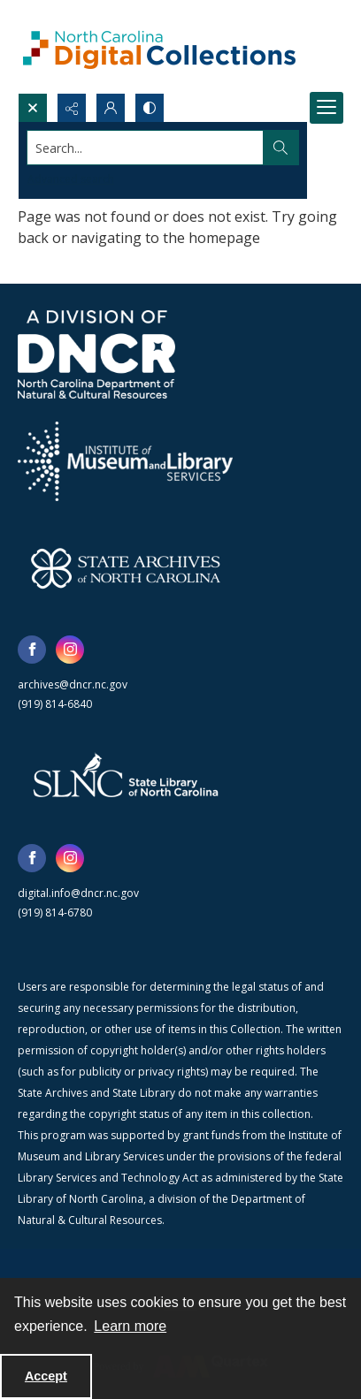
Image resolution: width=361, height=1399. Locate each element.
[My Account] (110, 108)
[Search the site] (146, 147)
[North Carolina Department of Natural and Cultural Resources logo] (96, 354)
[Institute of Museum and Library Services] (125, 461)
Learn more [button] (130, 1326)
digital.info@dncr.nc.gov (78, 893)
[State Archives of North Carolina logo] (126, 568)
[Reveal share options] (72, 108)
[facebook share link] (32, 649)
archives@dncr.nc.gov (72, 684)
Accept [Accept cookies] (46, 1376)
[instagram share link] (70, 649)
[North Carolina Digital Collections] (159, 46)
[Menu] (326, 108)
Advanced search (70, 178)
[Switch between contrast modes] (149, 108)
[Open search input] (33, 108)
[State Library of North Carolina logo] (126, 776)
